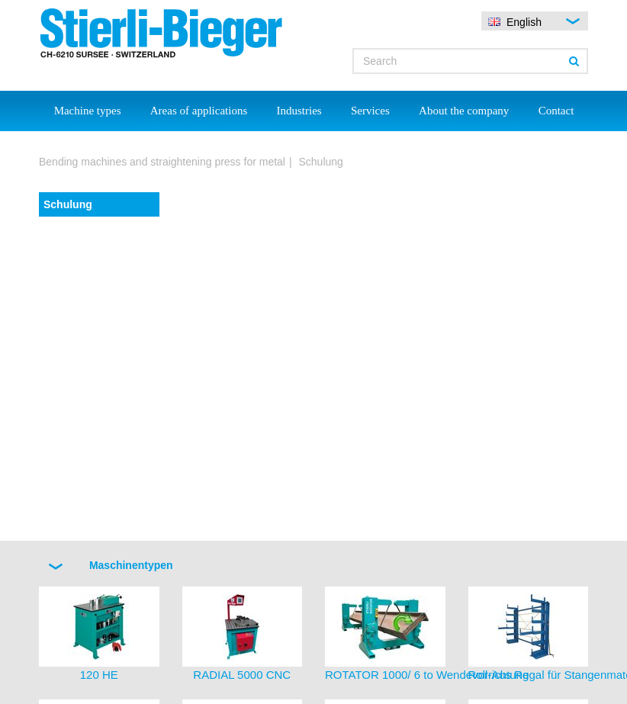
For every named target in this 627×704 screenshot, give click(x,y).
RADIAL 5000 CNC (242, 674)
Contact (556, 110)
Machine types (87, 110)
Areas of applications (198, 110)
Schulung (67, 204)
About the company (464, 110)
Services (370, 110)
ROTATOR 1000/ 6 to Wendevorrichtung (427, 674)
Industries (299, 110)
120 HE (99, 674)
